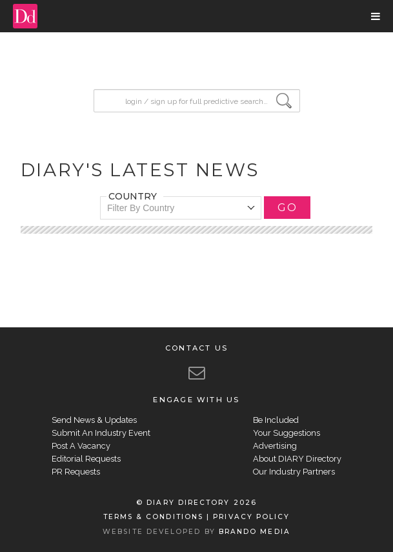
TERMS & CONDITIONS (153, 517)
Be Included (276, 420)
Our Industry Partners (294, 471)
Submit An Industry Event (101, 433)
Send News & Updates (94, 420)
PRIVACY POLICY (251, 517)
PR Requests (76, 471)
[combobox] (180, 208)
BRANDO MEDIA (254, 531)
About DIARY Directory (297, 459)
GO (287, 207)
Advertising (275, 446)
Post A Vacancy (81, 446)
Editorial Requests (86, 459)
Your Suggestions (286, 433)
